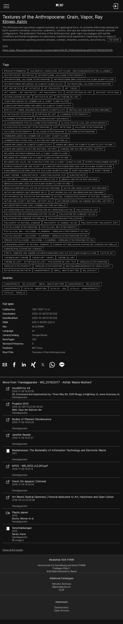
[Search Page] (61, 5)
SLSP (61, 589)
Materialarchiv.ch (61, 586)
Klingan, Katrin (15, 21)
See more (114, 40)
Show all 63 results (13, 549)
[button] (6, 6)
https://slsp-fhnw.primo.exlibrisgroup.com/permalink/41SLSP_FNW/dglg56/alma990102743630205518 (58, 50)
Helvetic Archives (61, 583)
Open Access (61, 610)
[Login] (115, 9)
